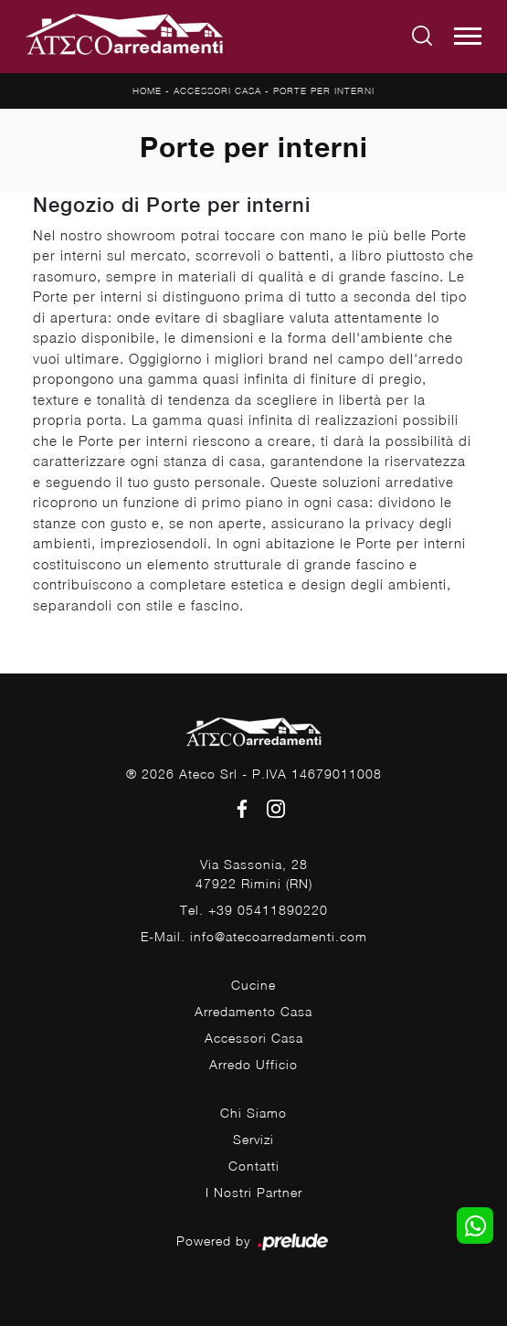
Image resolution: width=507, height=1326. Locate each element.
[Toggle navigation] (467, 36)
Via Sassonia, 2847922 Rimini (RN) (253, 873)
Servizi (253, 1139)
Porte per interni (324, 90)
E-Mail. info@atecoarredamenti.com (254, 936)
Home (147, 90)
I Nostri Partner (254, 1192)
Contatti (254, 1165)
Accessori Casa (217, 90)
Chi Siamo (253, 1112)
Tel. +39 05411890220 (254, 910)
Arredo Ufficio (253, 1064)
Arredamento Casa (253, 1011)
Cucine (253, 984)
